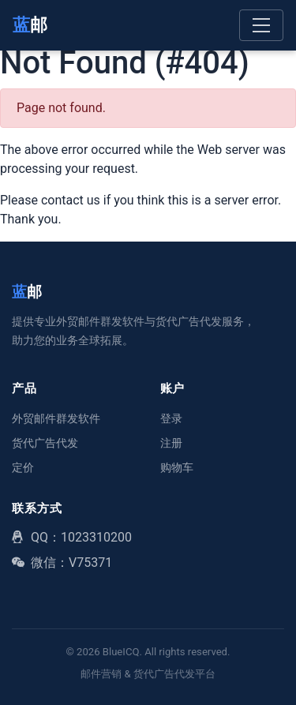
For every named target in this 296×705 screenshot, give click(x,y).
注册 (171, 443)
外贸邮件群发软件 (56, 418)
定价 (23, 467)
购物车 (176, 467)
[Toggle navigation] (261, 25)
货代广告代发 (45, 443)
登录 (171, 418)
